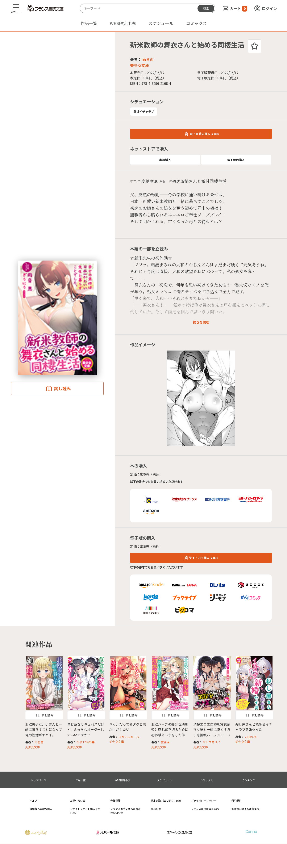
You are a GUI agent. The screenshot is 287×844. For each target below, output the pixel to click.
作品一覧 (88, 23)
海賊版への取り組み (41, 808)
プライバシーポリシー (203, 800)
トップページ (38, 780)
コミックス (196, 23)
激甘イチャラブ (143, 111)
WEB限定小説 (123, 23)
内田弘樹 (251, 737)
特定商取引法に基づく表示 (166, 800)
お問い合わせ (77, 800)
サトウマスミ (211, 742)
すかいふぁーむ (129, 737)
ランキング (248, 780)
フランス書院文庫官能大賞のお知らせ (125, 810)
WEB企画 (156, 808)
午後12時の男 (86, 742)
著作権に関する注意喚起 (245, 808)
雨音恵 (148, 59)
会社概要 (115, 800)
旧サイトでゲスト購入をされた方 (85, 810)
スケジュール (160, 23)
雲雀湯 (165, 742)
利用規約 (236, 800)
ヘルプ (33, 800)
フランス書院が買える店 (205, 808)
